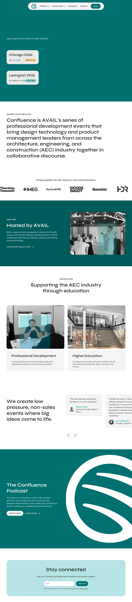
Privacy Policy (83, 588)
